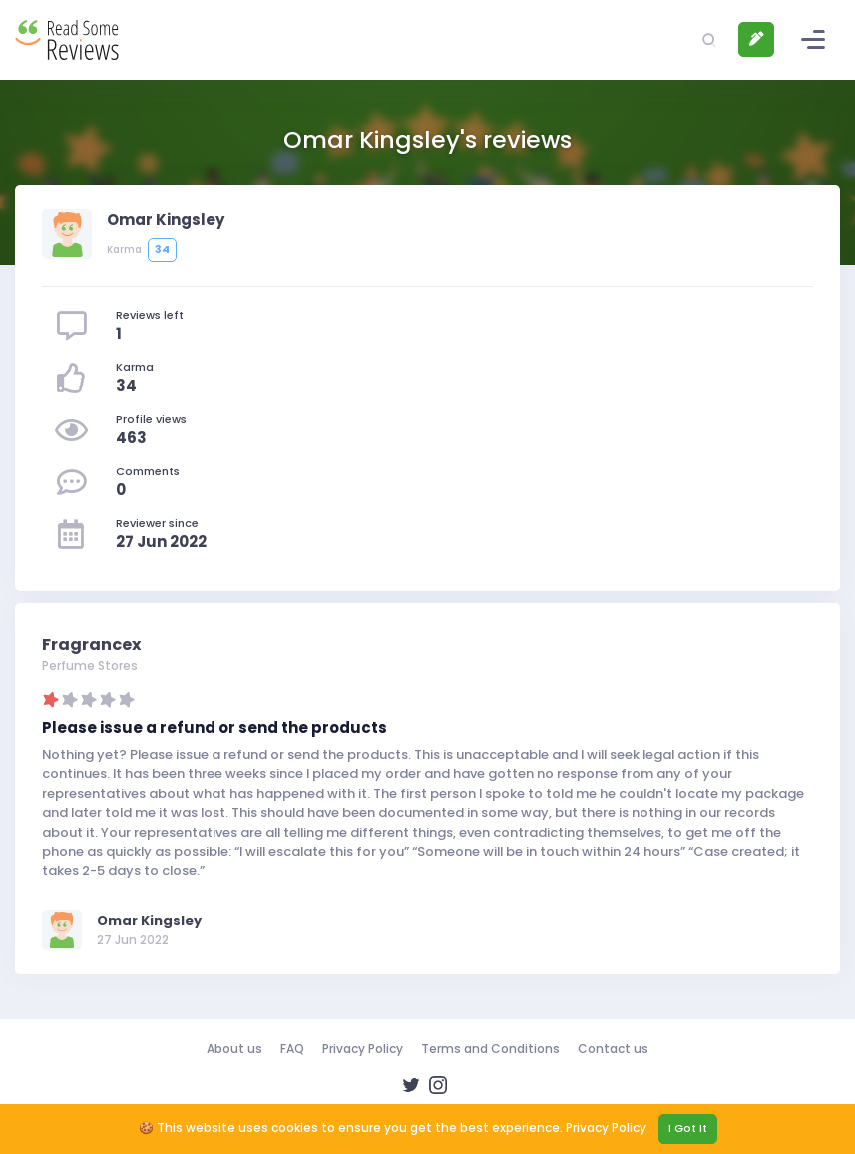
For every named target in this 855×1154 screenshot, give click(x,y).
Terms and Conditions (490, 1048)
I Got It (687, 1128)
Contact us (613, 1048)
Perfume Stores (90, 665)
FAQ (292, 1048)
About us (234, 1048)
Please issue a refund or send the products (214, 727)
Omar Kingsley (149, 920)
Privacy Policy (362, 1048)
